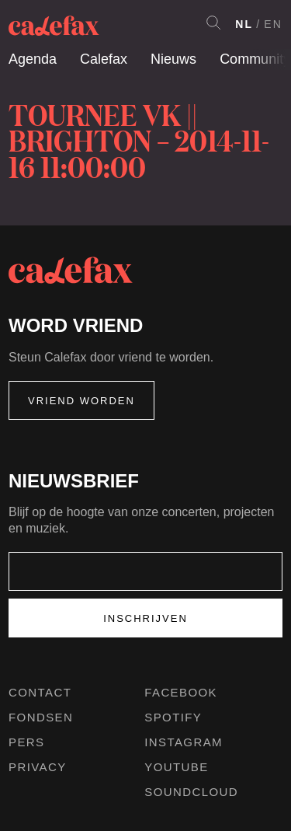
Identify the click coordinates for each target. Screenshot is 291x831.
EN (273, 24)
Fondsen (41, 717)
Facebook (180, 692)
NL (244, 24)
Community (255, 59)
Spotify (173, 717)
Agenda (33, 59)
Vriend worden (81, 401)
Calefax (103, 59)
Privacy (38, 766)
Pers (27, 742)
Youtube (176, 766)
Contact (40, 692)
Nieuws (173, 59)
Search (213, 23)
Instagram (183, 742)
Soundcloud (191, 791)
